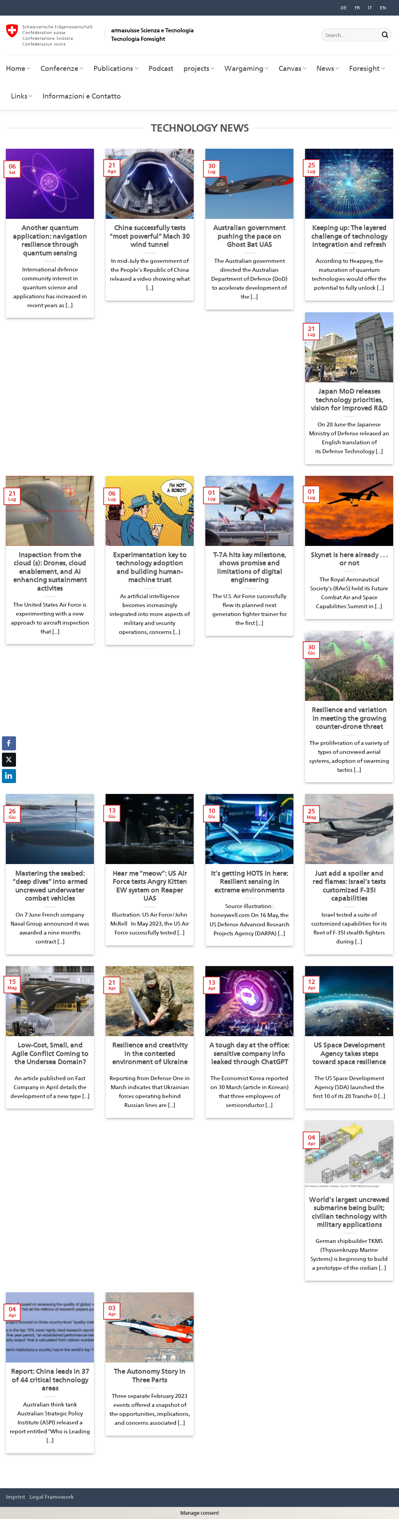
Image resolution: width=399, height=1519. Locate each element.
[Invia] (385, 35)
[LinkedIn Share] (9, 776)
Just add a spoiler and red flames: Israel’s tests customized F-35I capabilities (349, 886)
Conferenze (62, 68)
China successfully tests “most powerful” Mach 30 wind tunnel (149, 236)
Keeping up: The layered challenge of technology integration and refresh (349, 236)
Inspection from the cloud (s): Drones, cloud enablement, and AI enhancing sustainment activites (50, 571)
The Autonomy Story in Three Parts (149, 1376)
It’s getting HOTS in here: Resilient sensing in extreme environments (249, 882)
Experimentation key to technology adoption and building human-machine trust (150, 567)
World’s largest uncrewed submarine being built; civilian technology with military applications (349, 1212)
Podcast (160, 68)
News (327, 68)
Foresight (367, 68)
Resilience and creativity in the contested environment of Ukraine (149, 1053)
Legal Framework (52, 1496)
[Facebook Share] (9, 743)
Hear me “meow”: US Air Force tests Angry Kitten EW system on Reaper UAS (150, 886)
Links (21, 96)
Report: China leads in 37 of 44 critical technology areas (50, 1380)
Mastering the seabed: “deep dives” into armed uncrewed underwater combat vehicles (50, 886)
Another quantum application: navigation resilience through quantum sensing (50, 240)
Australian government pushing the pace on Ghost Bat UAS (249, 236)
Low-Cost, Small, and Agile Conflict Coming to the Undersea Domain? (50, 1053)
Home (18, 68)
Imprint (15, 1496)
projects (199, 68)
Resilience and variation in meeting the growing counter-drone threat (349, 718)
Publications (116, 68)
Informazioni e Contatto (81, 96)
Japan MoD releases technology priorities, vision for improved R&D (349, 399)
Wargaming (246, 68)
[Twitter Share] (9, 760)
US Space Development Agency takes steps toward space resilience (349, 1053)
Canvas (292, 68)
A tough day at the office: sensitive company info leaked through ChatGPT (249, 1053)
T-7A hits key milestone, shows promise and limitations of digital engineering (249, 567)
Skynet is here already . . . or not (349, 559)
